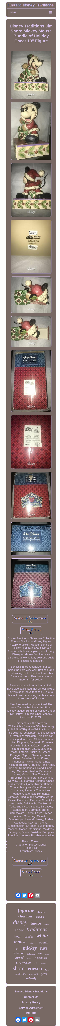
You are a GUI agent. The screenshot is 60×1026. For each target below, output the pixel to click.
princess (33, 943)
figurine (26, 910)
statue (47, 954)
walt (40, 953)
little (35, 963)
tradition (43, 964)
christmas (25, 916)
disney (20, 922)
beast (47, 970)
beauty (43, 942)
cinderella (20, 974)
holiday (28, 936)
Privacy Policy (31, 1002)
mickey (30, 948)
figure (36, 923)
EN (28, 1013)
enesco (35, 968)
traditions (37, 929)
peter (44, 974)
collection (18, 953)
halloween (31, 954)
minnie (31, 979)
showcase (23, 962)
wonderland (41, 957)
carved (19, 957)
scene (29, 958)
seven (46, 924)
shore (19, 968)
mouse (20, 941)
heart (17, 936)
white (42, 935)
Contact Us (31, 997)
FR (34, 1013)
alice (17, 949)
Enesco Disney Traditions (31, 991)
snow (19, 930)
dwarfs (40, 912)
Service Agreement (31, 1007)
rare (44, 948)
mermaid (33, 974)
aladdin (40, 917)
